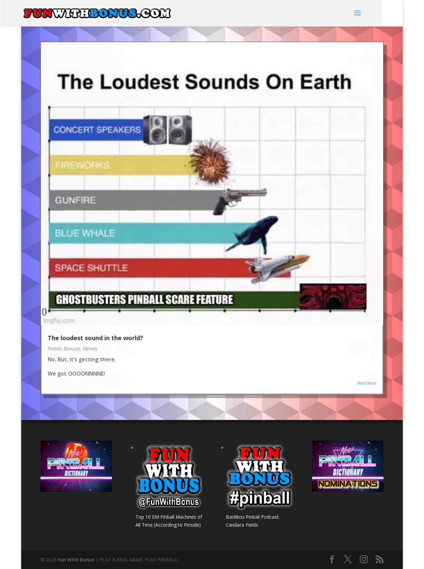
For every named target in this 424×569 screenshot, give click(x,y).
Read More (366, 383)
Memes (90, 348)
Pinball (54, 348)
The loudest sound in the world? (95, 338)
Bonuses (72, 348)
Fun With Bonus (76, 559)
